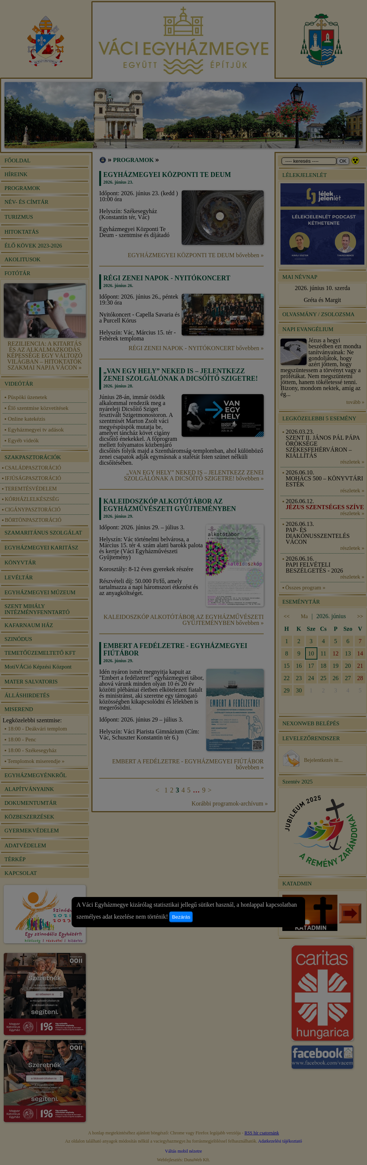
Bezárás (181, 917)
